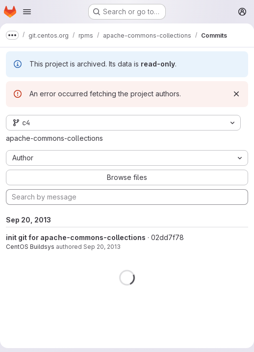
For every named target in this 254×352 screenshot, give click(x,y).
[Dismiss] (236, 94)
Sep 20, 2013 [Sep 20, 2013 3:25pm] (102, 246)
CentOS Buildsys (30, 246)
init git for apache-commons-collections (76, 237)
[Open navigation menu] (27, 12)
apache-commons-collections (54, 138)
